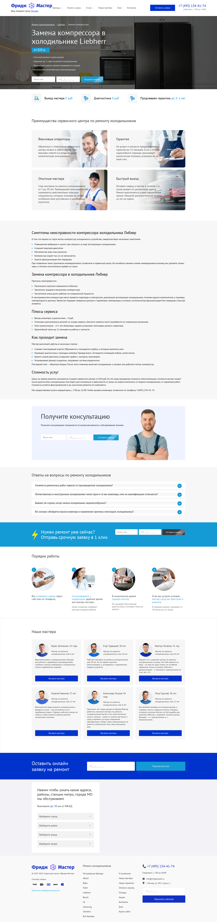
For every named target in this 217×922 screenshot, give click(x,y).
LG (84, 902)
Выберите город (48, 816)
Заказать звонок (164, 899)
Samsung (87, 906)
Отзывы (122, 892)
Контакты (131, 7)
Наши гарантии (126, 883)
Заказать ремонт (92, 79)
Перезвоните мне (160, 766)
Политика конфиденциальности (46, 890)
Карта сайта (124, 911)
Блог (119, 7)
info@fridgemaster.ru (155, 879)
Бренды (56, 7)
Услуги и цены (74, 7)
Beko (85, 883)
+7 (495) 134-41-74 (161, 866)
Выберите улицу (48, 834)
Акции (122, 897)
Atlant (86, 878)
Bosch (86, 897)
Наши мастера (105, 7)
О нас (88, 7)
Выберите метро (48, 843)
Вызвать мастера (56, 678)
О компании (125, 873)
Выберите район (48, 825)
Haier (85, 887)
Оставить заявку (162, 7)
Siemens (87, 911)
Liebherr (87, 892)
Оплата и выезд (126, 887)
